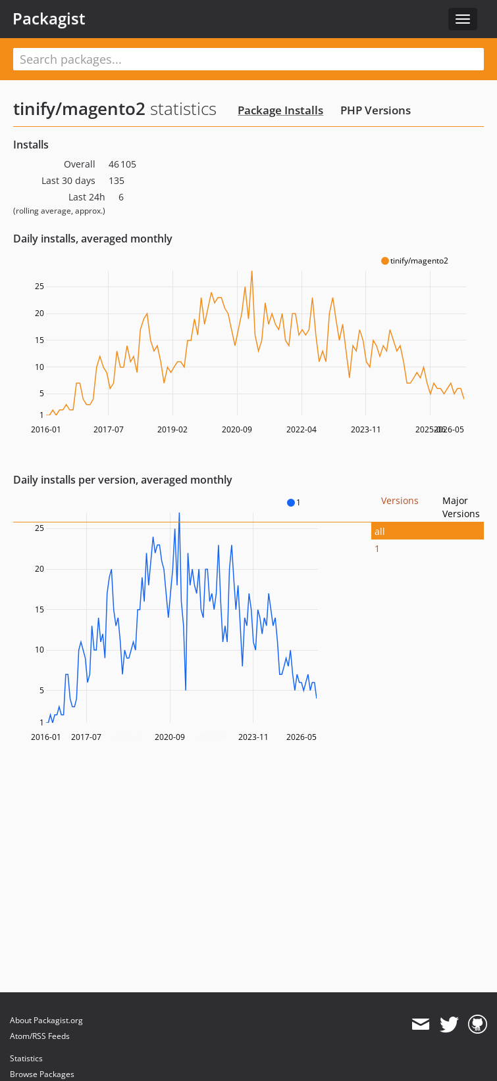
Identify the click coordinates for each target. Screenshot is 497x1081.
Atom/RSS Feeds (40, 1036)
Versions (400, 500)
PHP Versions (375, 110)
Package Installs (280, 110)
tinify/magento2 (79, 108)
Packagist (49, 18)
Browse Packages (42, 1074)
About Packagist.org (46, 1020)
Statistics (26, 1058)
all (380, 531)
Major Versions (461, 507)
